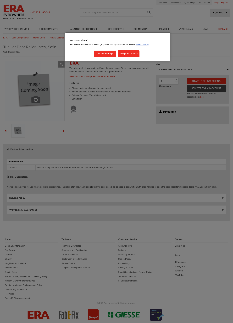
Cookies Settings (105, 54)
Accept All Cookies (128, 54)
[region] (117, 46)
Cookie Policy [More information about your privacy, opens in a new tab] (142, 45)
